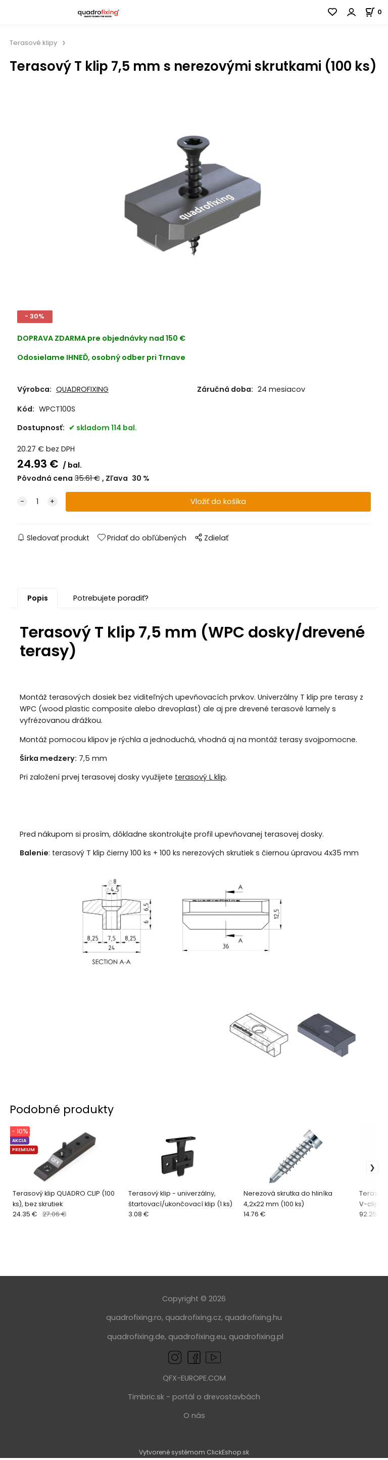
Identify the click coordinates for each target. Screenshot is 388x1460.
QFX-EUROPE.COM (194, 1380)
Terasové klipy (33, 43)
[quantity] (37, 504)
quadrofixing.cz (193, 1319)
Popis (37, 600)
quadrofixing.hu (253, 1319)
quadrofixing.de (136, 1338)
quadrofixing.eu (196, 1338)
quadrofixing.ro (134, 1319)
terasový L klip (200, 779)
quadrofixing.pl (256, 1338)
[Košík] (376, 12)
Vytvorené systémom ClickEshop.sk (194, 1454)
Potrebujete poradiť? (111, 600)
